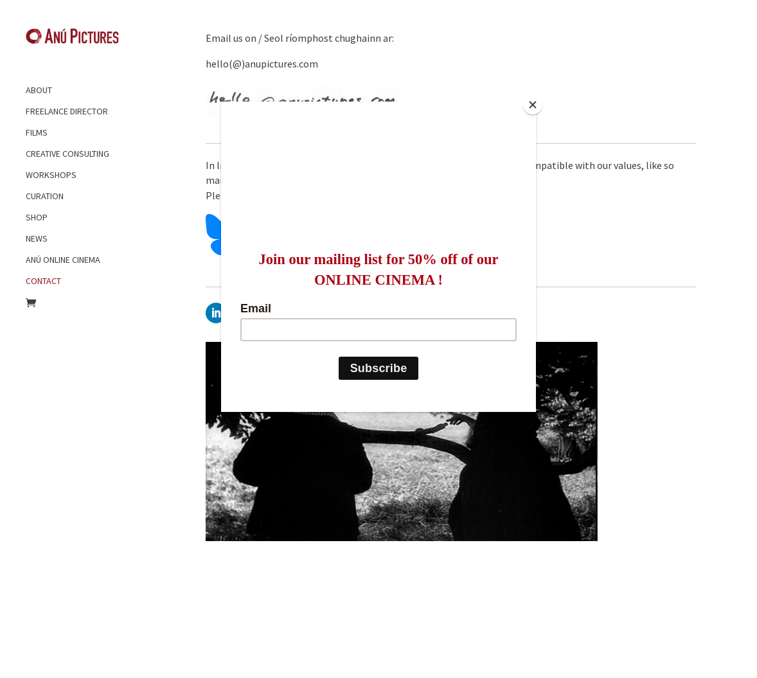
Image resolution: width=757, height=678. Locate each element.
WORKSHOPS (51, 174)
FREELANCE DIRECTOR (67, 111)
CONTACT (43, 280)
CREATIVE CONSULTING (67, 153)
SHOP (37, 217)
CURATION (45, 196)
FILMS (37, 132)
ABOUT (39, 89)
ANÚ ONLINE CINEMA (63, 259)
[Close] (532, 104)
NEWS (37, 238)
